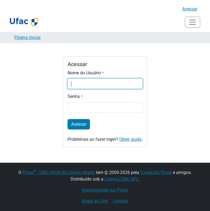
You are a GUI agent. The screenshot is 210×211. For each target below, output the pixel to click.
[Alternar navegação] (192, 22)
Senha (75, 96)
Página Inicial (27, 37)
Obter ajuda (130, 139)
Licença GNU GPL (121, 179)
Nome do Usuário (86, 72)
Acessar (189, 9)
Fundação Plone (156, 172)
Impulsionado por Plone (105, 190)
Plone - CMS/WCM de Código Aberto (58, 172)
